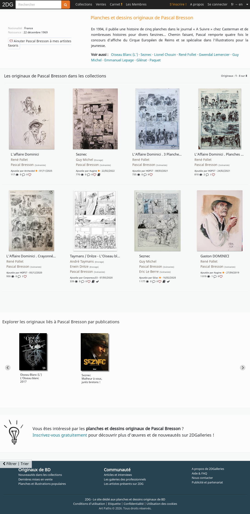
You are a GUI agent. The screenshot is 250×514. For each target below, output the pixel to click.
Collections (83, 4)
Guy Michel (89, 160)
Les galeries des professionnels (125, 479)
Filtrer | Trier (16, 463)
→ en (237, 4)
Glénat (141, 60)
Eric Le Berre (155, 272)
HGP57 (149, 170)
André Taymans (87, 261)
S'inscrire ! (178, 4)
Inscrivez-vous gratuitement (60, 435)
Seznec (146, 54)
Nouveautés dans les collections (40, 475)
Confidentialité (134, 504)
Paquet (155, 60)
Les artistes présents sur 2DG (123, 484)
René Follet (187, 54)
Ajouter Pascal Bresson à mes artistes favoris (39, 43)
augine (93, 170)
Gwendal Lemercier (214, 54)
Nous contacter (202, 478)
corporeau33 (90, 277)
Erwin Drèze (84, 266)
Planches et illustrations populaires (42, 484)
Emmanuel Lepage (119, 60)
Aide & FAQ (199, 473)
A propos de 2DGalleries (208, 469)
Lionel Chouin (165, 54)
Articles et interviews (118, 475)
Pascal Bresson (28, 165)
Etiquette (114, 504)
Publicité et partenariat (207, 482)
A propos (197, 4)
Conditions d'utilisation (89, 504)
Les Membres (136, 4)
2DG (7, 5)
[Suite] (247, 4)
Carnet (116, 4)
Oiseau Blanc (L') (124, 54)
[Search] (38, 4)
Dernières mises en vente (35, 479)
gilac (155, 277)
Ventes (101, 4)
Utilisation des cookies (162, 504)
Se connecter (218, 4)
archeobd (29, 170)
